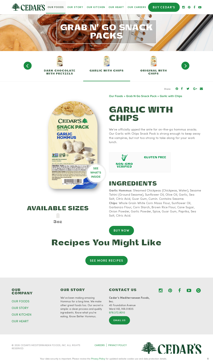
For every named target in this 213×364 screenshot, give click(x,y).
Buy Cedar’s (164, 7)
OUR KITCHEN (21, 314)
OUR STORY (20, 308)
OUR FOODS (20, 301)
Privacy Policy (98, 358)
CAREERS (100, 345)
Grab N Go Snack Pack (141, 96)
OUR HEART (20, 321)
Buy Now (121, 230)
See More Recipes (106, 260)
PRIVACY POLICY (117, 345)
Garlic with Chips (171, 96)
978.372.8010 (117, 312)
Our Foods (116, 96)
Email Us (119, 320)
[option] (59, 66)
